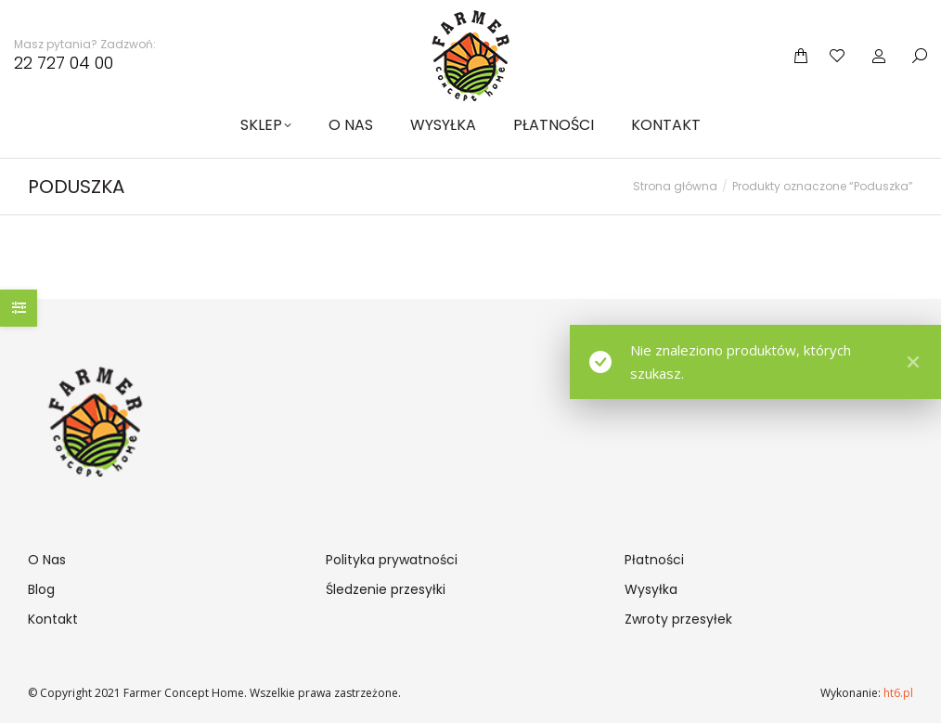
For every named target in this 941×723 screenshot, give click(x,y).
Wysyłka (651, 589)
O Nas (47, 559)
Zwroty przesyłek (678, 619)
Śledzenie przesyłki (385, 589)
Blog (41, 589)
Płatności (654, 559)
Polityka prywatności (392, 559)
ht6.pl (897, 693)
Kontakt (53, 619)
